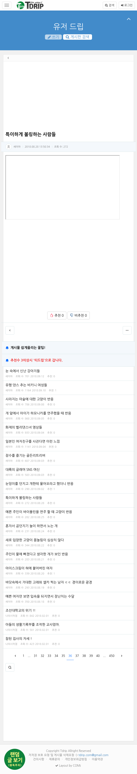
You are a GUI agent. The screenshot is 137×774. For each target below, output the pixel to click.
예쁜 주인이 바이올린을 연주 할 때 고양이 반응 (38, 511)
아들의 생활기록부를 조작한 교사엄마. (32, 624)
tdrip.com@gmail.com (93, 755)
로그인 (127, 5)
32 (42, 655)
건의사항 (39, 759)
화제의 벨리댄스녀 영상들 (23, 427)
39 (91, 655)
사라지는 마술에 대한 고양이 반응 (29, 399)
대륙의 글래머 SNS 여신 (22, 469)
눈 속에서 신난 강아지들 (22, 371)
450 (111, 655)
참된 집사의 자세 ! (18, 638)
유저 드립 (68, 26)
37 (77, 655)
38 (84, 655)
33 (49, 655)
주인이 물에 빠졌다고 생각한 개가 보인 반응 (36, 554)
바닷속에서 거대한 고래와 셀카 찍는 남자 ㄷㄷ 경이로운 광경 (48, 582)
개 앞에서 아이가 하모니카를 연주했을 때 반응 (38, 413)
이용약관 (97, 759)
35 (63, 655)
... (29, 655)
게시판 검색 (77, 37)
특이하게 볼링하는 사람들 (23, 497)
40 (98, 655)
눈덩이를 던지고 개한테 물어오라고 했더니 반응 (39, 483)
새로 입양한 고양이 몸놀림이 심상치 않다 (34, 540)
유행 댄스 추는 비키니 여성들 (26, 385)
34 (56, 655)
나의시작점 (11, 616)
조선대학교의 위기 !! (20, 610)
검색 (109, 5)
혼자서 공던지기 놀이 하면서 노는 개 (31, 526)
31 (35, 655)
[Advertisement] (68, 97)
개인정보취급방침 (76, 759)
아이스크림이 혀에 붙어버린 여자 (29, 568)
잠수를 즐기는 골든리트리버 (25, 455)
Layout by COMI (68, 765)
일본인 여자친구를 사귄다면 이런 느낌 (32, 441)
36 (70, 655)
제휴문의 (55, 759)
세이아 (17, 147)
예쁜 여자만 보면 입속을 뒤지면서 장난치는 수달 (39, 596)
